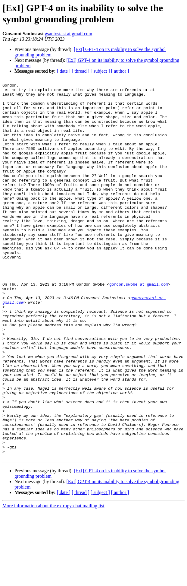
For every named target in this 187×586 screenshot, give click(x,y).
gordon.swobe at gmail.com (140, 325)
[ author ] (120, 71)
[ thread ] (80, 71)
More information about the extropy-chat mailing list (53, 580)
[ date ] (63, 71)
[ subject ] (100, 71)
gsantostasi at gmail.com (68, 33)
